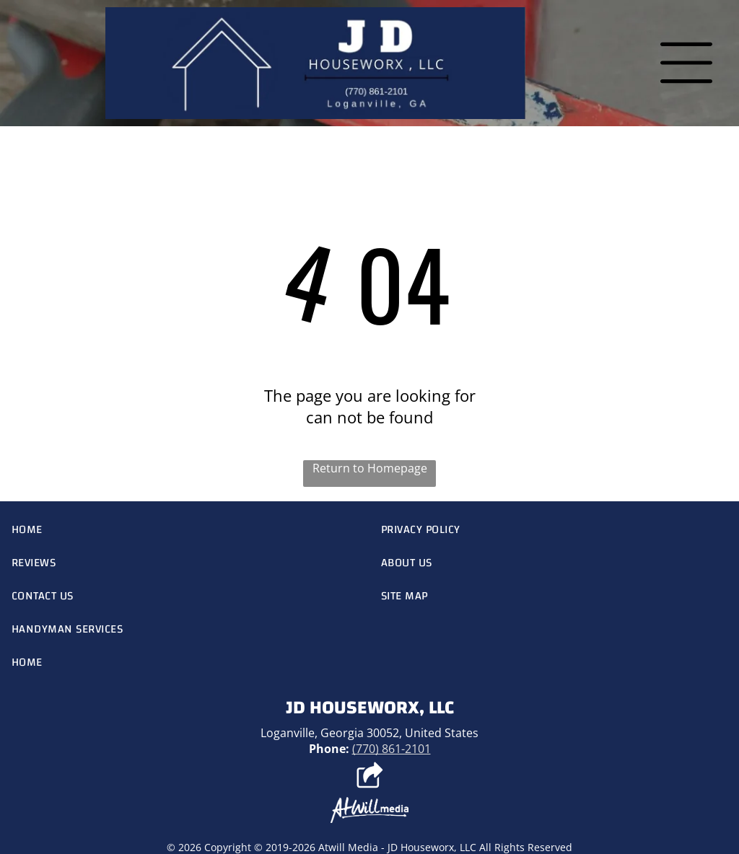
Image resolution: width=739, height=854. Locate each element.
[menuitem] (185, 529)
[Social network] (369, 777)
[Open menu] (686, 63)
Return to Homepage (369, 468)
